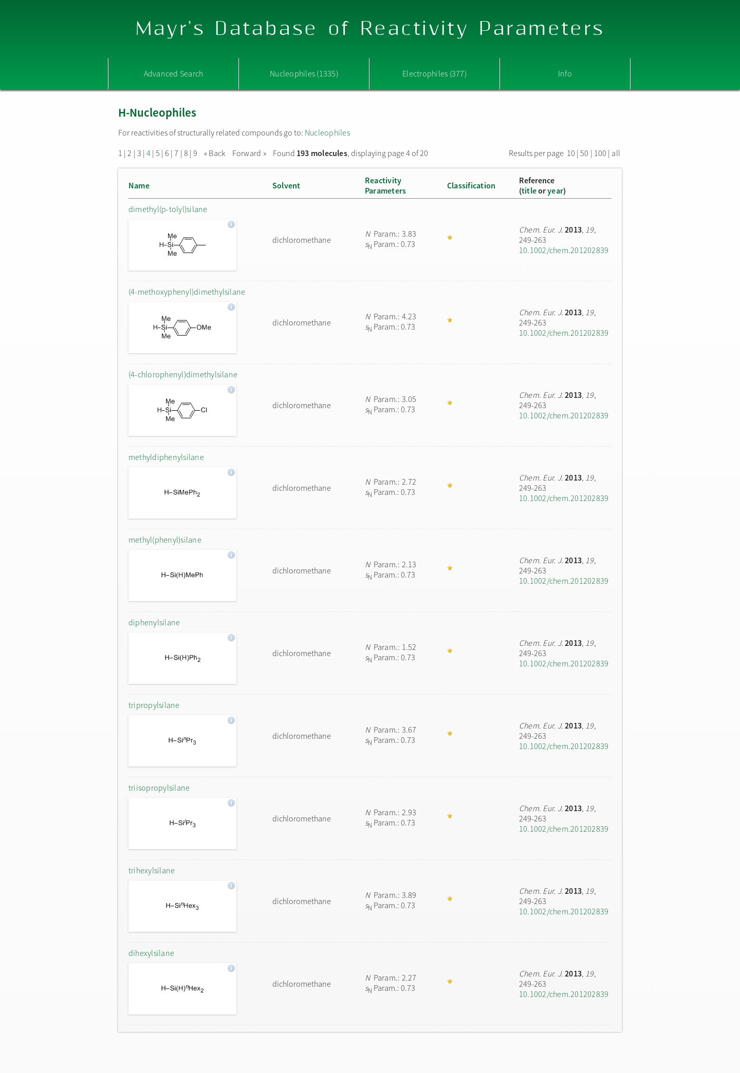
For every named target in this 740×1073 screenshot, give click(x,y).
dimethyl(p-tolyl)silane (168, 209)
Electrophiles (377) (434, 73)
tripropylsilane (154, 705)
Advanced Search (173, 73)
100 (600, 153)
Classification (471, 185)
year (555, 190)
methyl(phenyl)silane (164, 539)
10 (571, 153)
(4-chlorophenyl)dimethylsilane (182, 374)
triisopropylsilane (159, 787)
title (529, 190)
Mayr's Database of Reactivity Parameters (370, 29)
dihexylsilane (151, 953)
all (616, 153)
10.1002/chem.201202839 (563, 250)
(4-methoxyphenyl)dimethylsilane (186, 291)
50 (584, 153)
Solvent (286, 185)
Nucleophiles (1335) (304, 73)
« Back (215, 153)
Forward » (249, 153)
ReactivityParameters (385, 185)
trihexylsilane (151, 870)
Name (139, 185)
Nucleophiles (327, 132)
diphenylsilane (154, 622)
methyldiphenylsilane (166, 457)
